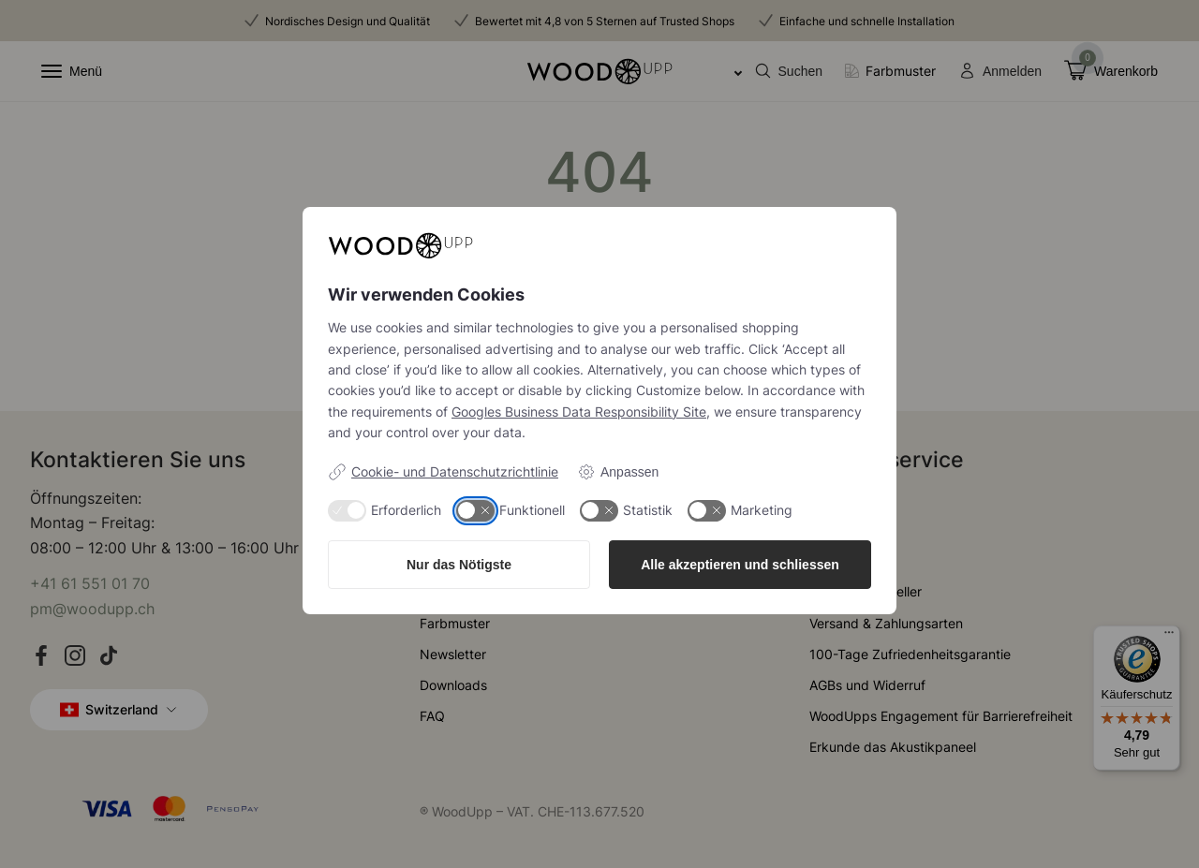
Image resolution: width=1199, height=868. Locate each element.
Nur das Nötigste (459, 564)
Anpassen (618, 472)
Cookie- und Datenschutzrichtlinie (443, 472)
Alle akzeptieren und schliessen (740, 564)
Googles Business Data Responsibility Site (578, 411)
